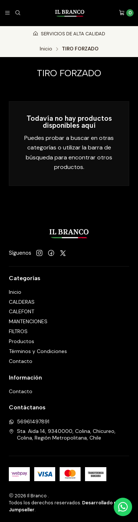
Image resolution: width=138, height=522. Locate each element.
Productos (21, 341)
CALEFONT (21, 311)
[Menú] (7, 13)
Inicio (46, 49)
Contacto (20, 361)
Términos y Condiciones (38, 351)
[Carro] (126, 13)
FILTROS (18, 331)
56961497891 (29, 421)
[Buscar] (18, 13)
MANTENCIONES (28, 321)
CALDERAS (22, 302)
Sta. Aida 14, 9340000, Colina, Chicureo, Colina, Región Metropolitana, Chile (62, 434)
